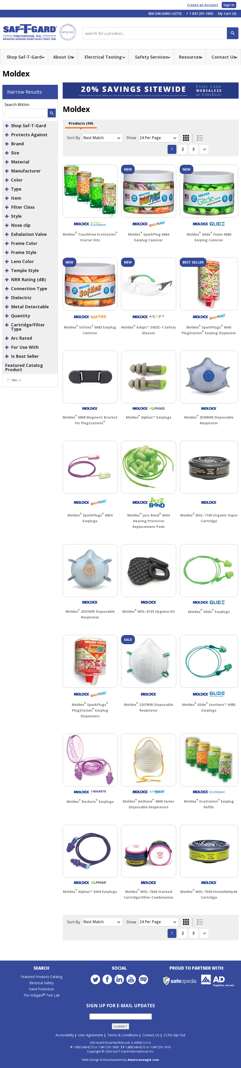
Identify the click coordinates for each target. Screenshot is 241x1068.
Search (41, 968)
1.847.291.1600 (108, 1047)
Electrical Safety (41, 983)
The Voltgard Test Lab (41, 995)
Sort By (73, 138)
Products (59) (81, 123)
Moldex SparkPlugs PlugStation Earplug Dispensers (90, 710)
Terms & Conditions (122, 1035)
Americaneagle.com (143, 1060)
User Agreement (90, 1035)
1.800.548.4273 (83, 1047)
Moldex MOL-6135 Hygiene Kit (148, 611)
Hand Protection (41, 989)
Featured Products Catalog (41, 976)
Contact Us (150, 1035)
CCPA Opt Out (174, 1035)
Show (131, 138)
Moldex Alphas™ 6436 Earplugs (90, 891)
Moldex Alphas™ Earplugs (148, 417)
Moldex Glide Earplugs (209, 611)
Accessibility (65, 1035)
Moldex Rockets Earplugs (90, 801)
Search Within (17, 104)
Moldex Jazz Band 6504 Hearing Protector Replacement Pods (148, 521)
